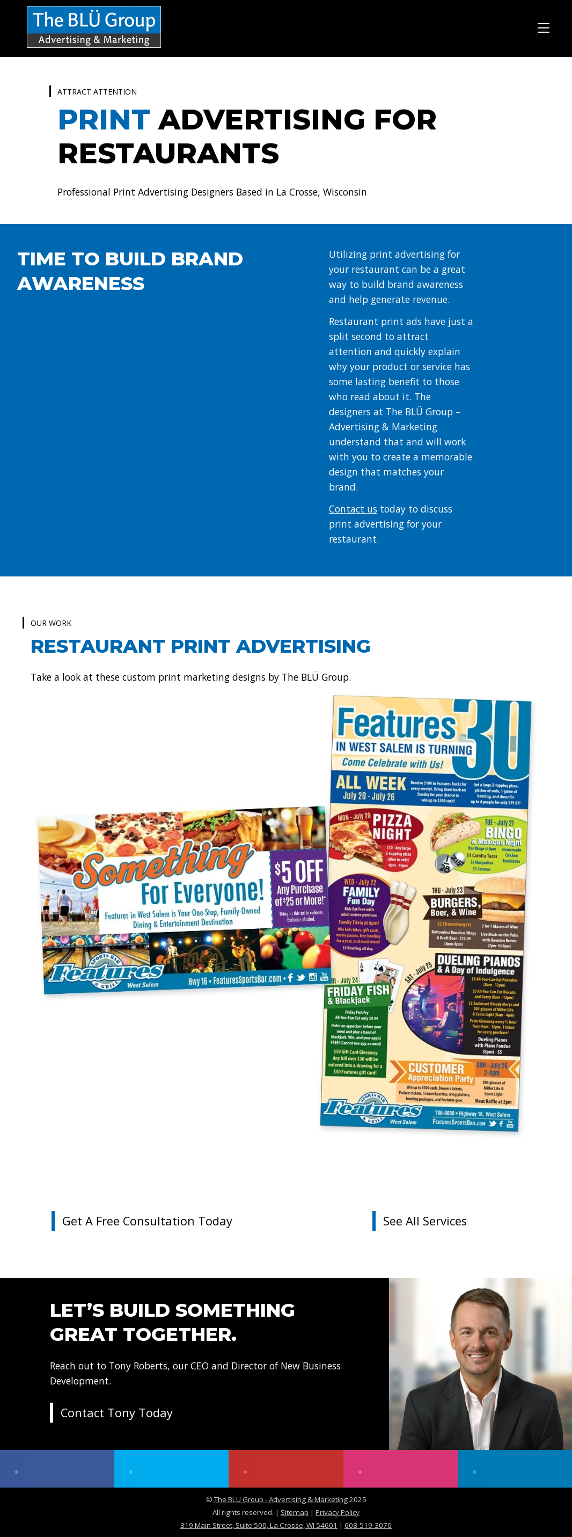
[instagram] (400, 1469)
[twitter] (171, 1469)
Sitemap (295, 1512)
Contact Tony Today (117, 1412)
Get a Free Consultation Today (147, 1221)
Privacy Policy (338, 1512)
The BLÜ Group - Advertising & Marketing (281, 1499)
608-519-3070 (368, 1525)
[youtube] (286, 1469)
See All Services (425, 1221)
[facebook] (57, 1469)
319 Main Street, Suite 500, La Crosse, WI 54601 (259, 1525)
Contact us (353, 508)
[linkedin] (515, 1469)
